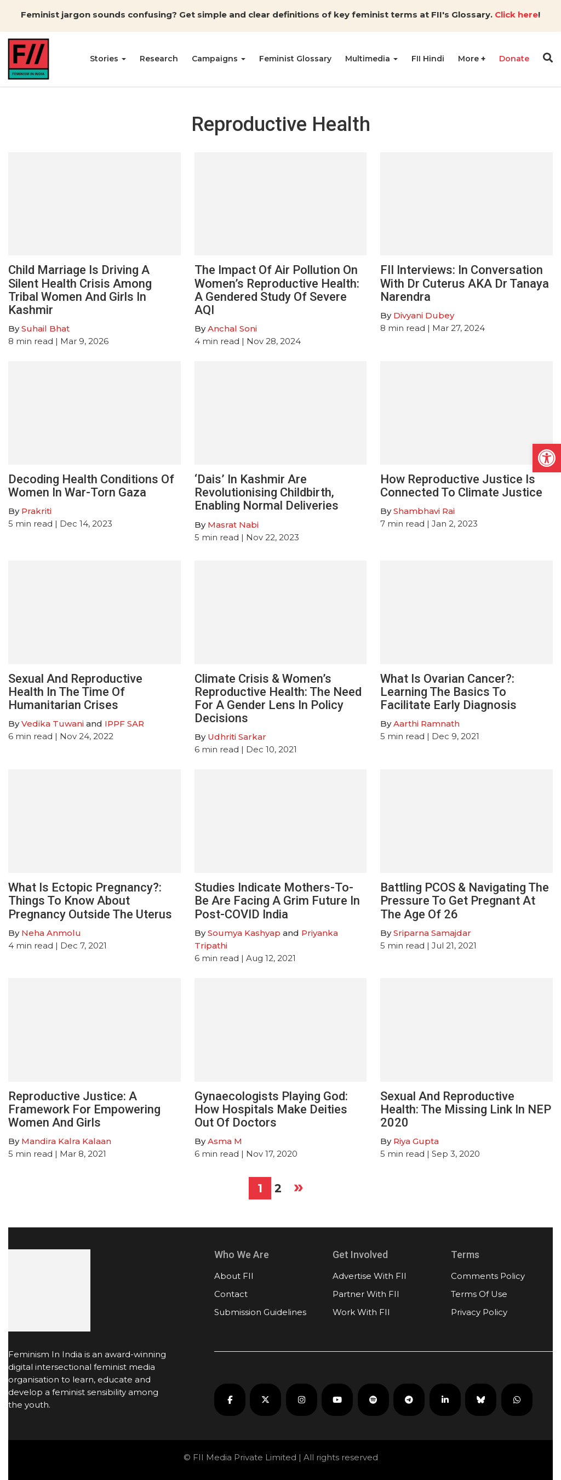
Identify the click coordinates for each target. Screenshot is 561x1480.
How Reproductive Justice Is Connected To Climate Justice (461, 485)
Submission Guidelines (260, 1312)
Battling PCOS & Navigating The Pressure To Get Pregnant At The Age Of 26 (464, 901)
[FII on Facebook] (229, 1400)
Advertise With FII (370, 1276)
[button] (547, 458)
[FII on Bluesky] (480, 1400)
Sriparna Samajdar (432, 933)
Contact (231, 1294)
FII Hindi (427, 59)
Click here (516, 14)
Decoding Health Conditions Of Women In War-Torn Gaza (91, 485)
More (469, 59)
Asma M (225, 1141)
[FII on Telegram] (409, 1400)
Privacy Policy (479, 1312)
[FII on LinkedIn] (445, 1400)
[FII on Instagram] (301, 1400)
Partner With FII (366, 1294)
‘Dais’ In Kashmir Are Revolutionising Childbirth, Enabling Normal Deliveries (266, 492)
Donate (514, 59)
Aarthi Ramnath (426, 723)
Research (159, 59)
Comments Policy (488, 1276)
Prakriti (36, 511)
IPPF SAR (124, 723)
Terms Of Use (479, 1294)
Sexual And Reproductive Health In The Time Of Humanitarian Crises (75, 692)
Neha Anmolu (51, 933)
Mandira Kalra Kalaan (66, 1141)
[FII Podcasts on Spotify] (373, 1400)
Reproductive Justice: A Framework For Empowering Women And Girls (84, 1109)
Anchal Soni (232, 328)
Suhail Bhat (45, 328)
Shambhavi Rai (424, 511)
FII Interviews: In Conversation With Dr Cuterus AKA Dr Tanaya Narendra (464, 283)
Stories (108, 59)
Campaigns (218, 59)
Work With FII (361, 1312)
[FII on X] (265, 1400)
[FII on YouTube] (337, 1400)
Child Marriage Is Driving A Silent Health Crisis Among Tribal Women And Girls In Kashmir (80, 290)
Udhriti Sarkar (237, 737)
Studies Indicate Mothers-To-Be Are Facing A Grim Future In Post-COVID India (277, 901)
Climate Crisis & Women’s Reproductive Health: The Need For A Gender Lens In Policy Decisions (278, 698)
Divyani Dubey (423, 315)
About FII (234, 1276)
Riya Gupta (416, 1141)
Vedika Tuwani (52, 723)
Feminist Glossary (295, 59)
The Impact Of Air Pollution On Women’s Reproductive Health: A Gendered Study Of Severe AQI (276, 290)
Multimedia (371, 59)
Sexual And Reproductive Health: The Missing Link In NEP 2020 (465, 1109)
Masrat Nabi (233, 524)
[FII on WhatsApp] (517, 1400)
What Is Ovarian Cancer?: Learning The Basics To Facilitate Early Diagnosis (448, 692)
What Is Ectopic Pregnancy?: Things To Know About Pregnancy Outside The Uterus (90, 901)
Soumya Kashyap (244, 933)
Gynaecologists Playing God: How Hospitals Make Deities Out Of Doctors (271, 1109)
